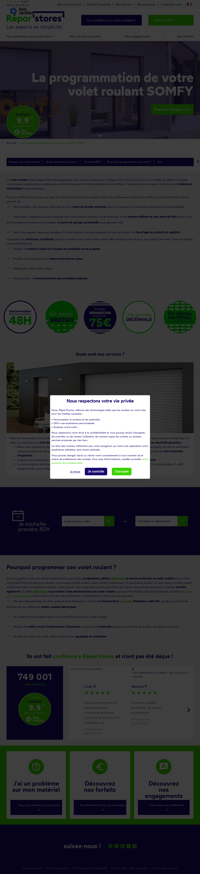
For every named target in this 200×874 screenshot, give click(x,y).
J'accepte (121, 471)
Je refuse (75, 471)
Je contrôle (96, 471)
